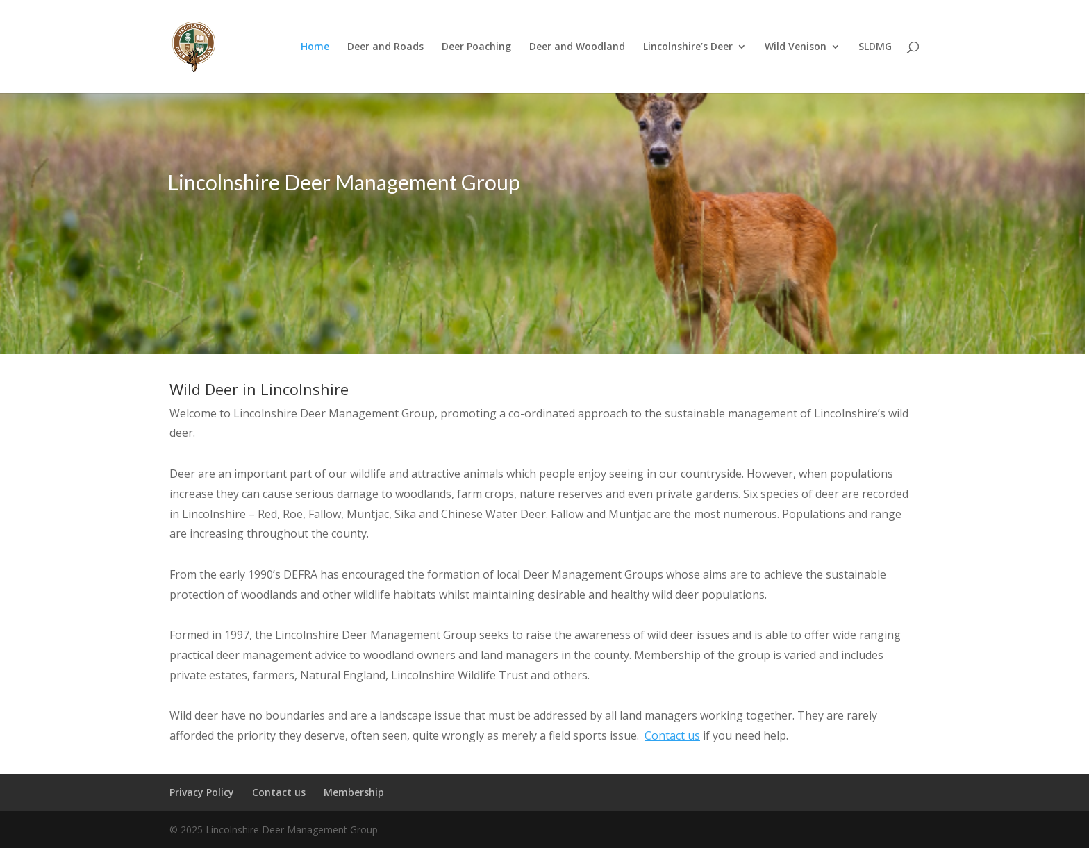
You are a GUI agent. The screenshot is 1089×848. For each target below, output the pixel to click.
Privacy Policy (201, 792)
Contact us (672, 735)
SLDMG (875, 47)
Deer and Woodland (577, 47)
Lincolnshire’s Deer (688, 47)
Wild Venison (795, 47)
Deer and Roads (385, 47)
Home (315, 47)
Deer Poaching (476, 47)
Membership (354, 792)
